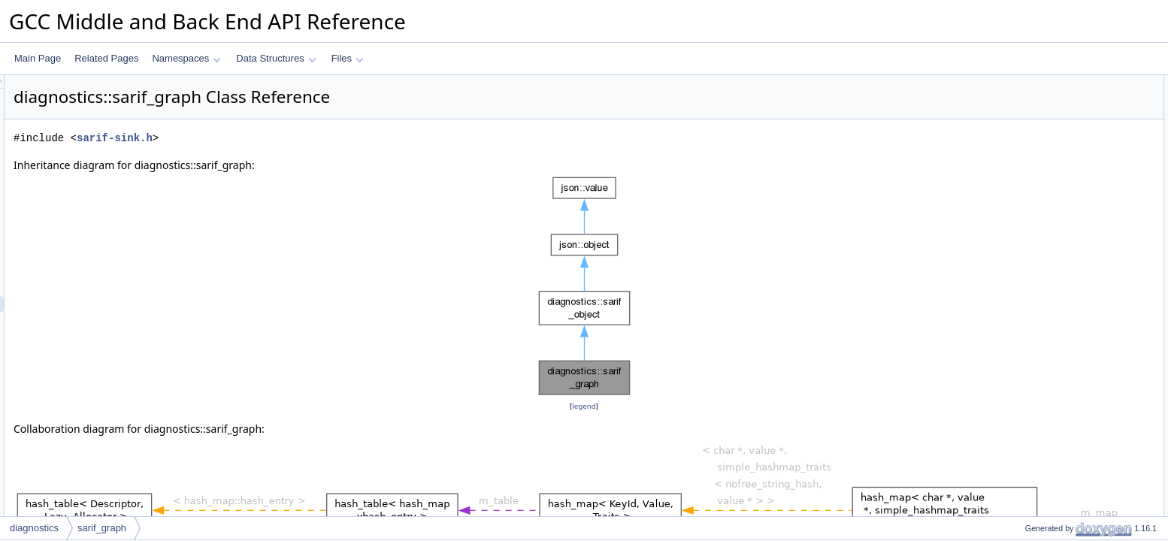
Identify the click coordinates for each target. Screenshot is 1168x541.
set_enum (1032, 447)
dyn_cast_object (1045, 199)
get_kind (1029, 149)
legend (586, 406)
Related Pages (106, 58)
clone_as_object (1045, 496)
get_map (1030, 282)
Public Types (1026, 83)
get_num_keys (1041, 463)
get (1018, 265)
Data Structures (276, 58)
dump (1023, 513)
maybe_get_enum (1048, 430)
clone (1023, 182)
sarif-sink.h (302, 138)
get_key (1028, 480)
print (1021, 166)
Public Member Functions (1051, 116)
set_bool (1029, 381)
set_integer (1034, 331)
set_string (1032, 298)
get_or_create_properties (1062, 133)
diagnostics (34, 527)
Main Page (37, 58)
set (1018, 232)
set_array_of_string (1051, 414)
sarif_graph (101, 527)
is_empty (1030, 215)
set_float (1029, 364)
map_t (1024, 100)
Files (347, 58)
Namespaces (186, 58)
